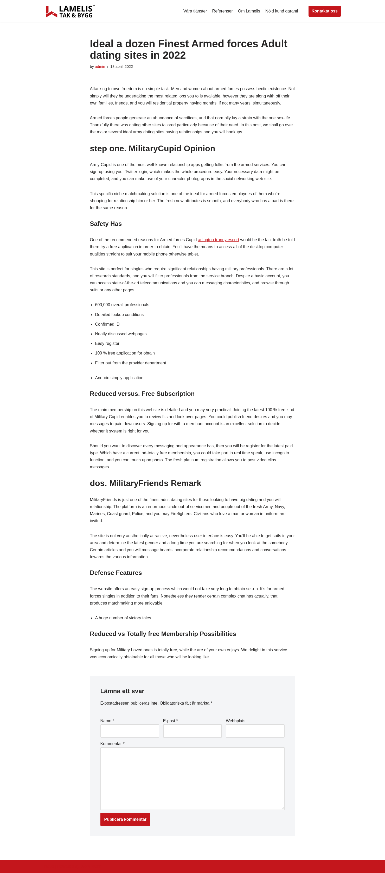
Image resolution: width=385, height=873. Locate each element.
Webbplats (235, 721)
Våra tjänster (195, 11)
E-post (170, 721)
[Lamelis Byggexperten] (70, 11)
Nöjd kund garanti (281, 11)
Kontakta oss (325, 11)
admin (100, 66)
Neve (49, 866)
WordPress (90, 866)
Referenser (222, 11)
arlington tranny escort (218, 240)
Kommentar (112, 743)
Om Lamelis (249, 11)
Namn (107, 721)
